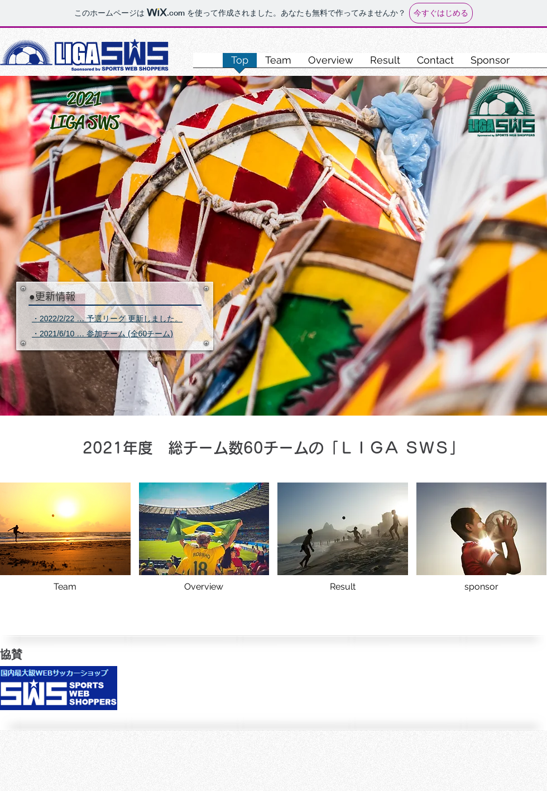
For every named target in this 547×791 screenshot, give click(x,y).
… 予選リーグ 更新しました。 (128, 318)
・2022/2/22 (53, 318)
